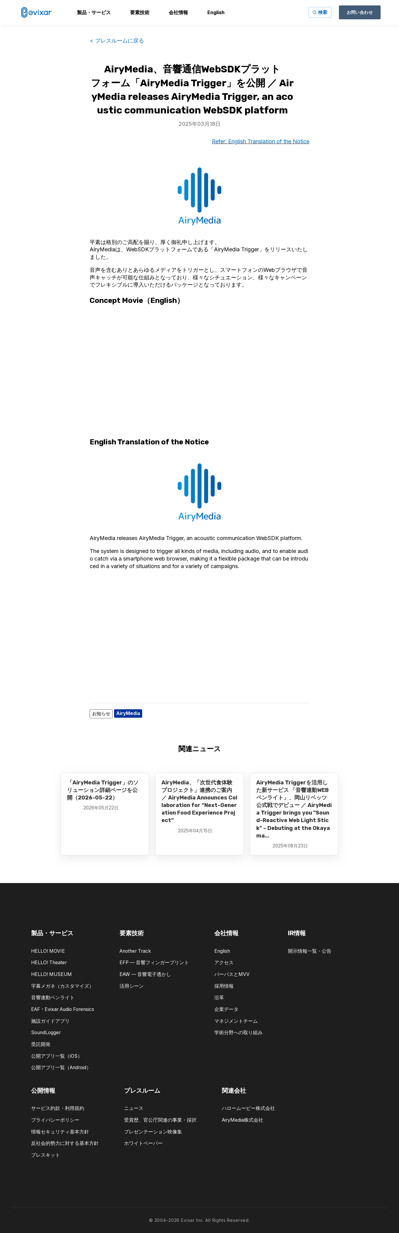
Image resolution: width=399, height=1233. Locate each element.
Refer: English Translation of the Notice (260, 141)
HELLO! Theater (49, 962)
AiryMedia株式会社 (242, 1120)
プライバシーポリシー (55, 1120)
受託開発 (40, 1044)
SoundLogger (46, 1032)
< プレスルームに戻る (117, 40)
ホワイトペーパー (143, 1143)
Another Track (135, 951)
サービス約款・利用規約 (57, 1108)
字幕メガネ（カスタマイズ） (62, 986)
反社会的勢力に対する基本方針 (65, 1143)
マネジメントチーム (236, 1021)
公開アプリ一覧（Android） (61, 1067)
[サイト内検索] (319, 12)
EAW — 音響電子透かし (145, 974)
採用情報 (224, 986)
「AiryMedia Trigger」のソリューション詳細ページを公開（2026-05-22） (103, 790)
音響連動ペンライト (53, 997)
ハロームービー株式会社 (248, 1108)
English (222, 951)
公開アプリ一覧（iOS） (56, 1056)
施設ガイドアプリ (50, 1021)
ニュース (133, 1108)
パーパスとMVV (232, 974)
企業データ (226, 1009)
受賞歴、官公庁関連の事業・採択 (160, 1120)
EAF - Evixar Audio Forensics (62, 1009)
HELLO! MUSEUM (51, 974)
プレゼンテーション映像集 (153, 1131)
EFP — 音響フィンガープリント (154, 962)
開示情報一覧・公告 (309, 951)
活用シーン (132, 986)
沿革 (219, 997)
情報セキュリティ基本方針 (60, 1131)
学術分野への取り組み (238, 1032)
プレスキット (45, 1155)
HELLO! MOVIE (48, 951)
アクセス (224, 962)
